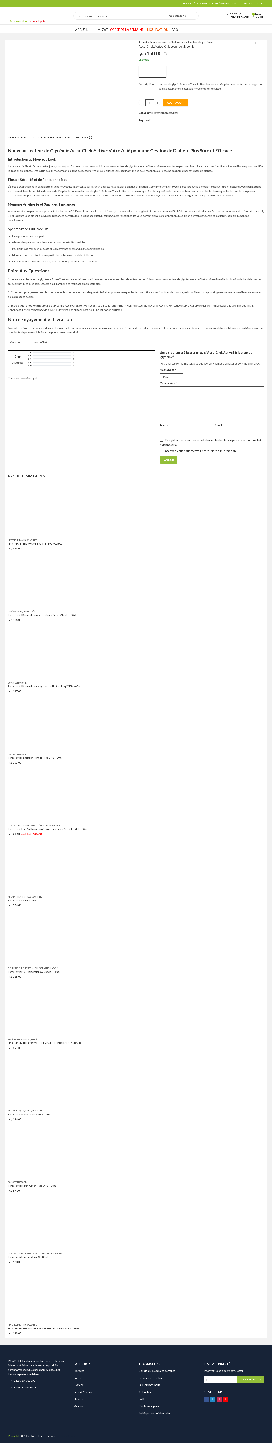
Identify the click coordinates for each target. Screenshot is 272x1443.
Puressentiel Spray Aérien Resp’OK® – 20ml (32, 1185)
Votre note (168, 369)
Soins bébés (29, 611)
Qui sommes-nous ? (150, 1384)
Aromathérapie (15, 897)
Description (17, 137)
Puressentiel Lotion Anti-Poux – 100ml (29, 1114)
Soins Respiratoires (17, 683)
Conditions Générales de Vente (157, 1370)
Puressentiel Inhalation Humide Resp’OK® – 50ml (35, 757)
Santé (148, 120)
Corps (77, 1377)
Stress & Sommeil (33, 897)
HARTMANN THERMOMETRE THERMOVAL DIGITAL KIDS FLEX (43, 1328)
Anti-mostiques (16, 1111)
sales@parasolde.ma (23, 1387)
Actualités (145, 1392)
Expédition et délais (150, 1377)
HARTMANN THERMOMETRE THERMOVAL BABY (36, 543)
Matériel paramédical (165, 112)
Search (195, 16)
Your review (168, 382)
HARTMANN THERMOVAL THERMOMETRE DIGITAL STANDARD (44, 1042)
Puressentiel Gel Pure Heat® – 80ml (28, 1257)
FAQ (141, 1398)
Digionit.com (67, 1435)
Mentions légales (149, 1406)
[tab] (17, 137)
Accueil (143, 42)
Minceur (78, 1406)
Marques (78, 1370)
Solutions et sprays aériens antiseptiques (38, 825)
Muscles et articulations (45, 968)
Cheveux (78, 1398)
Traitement (38, 1111)
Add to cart (175, 102)
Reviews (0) (84, 137)
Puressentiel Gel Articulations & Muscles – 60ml (34, 971)
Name (165, 425)
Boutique (155, 42)
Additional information (51, 137)
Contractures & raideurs (21, 1253)
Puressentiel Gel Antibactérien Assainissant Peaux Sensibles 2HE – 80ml (47, 829)
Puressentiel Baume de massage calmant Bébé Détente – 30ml (42, 615)
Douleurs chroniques (19, 968)
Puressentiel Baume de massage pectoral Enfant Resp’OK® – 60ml (44, 686)
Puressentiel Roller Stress (22, 900)
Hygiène (12, 825)
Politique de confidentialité (155, 1413)
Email (219, 425)
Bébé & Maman (15, 611)
